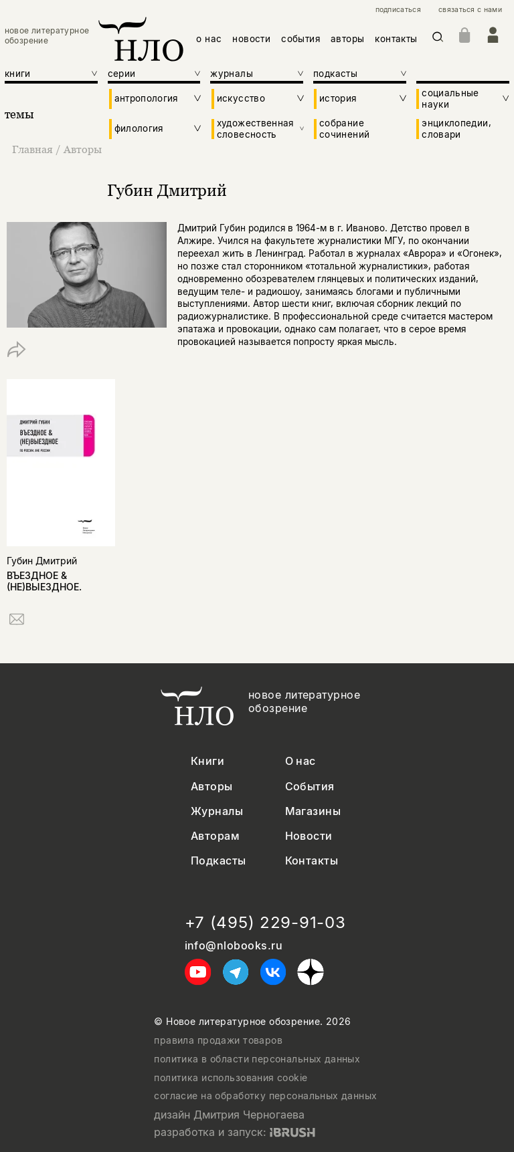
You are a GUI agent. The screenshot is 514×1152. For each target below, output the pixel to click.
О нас (300, 761)
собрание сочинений (344, 128)
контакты (396, 38)
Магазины (313, 811)
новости (251, 38)
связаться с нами (470, 10)
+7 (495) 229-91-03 (265, 922)
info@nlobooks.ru (234, 945)
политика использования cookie (230, 1077)
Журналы (217, 811)
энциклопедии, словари (456, 128)
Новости (309, 836)
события (300, 38)
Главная (34, 149)
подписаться (398, 10)
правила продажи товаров (218, 1040)
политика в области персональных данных (257, 1059)
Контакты (312, 860)
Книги (207, 761)
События (310, 786)
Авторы (83, 149)
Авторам (215, 836)
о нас (209, 38)
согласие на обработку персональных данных (265, 1095)
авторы (347, 38)
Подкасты (218, 860)
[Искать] (438, 39)
